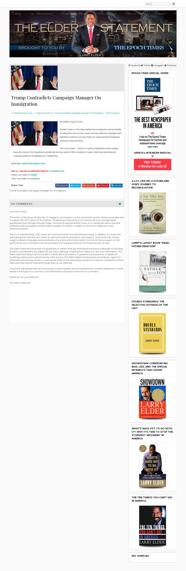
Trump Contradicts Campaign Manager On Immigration (78, 113)
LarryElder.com (57, 171)
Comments (113, 113)
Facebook (35, 178)
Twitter (34, 175)
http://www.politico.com (33, 163)
